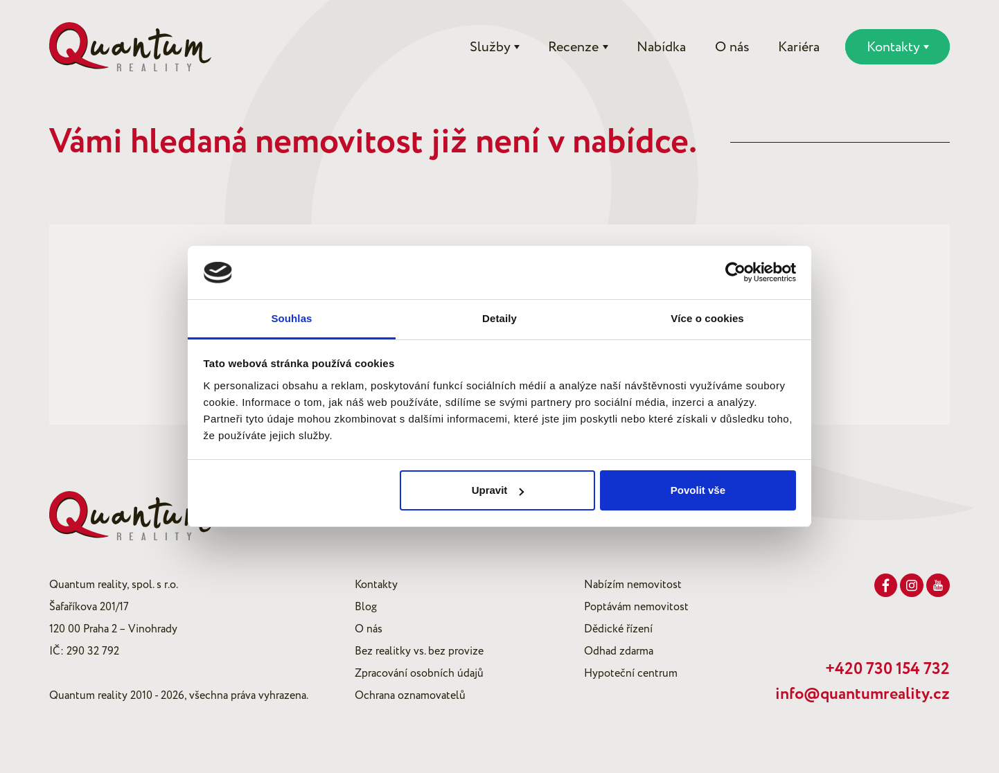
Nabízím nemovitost (633, 584)
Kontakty (376, 584)
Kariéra (799, 47)
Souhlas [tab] (291, 318)
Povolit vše (698, 490)
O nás (732, 47)
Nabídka (661, 47)
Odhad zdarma (618, 651)
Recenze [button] (573, 47)
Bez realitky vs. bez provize (419, 651)
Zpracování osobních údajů (419, 673)
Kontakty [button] (893, 47)
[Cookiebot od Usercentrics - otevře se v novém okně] (735, 273)
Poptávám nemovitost (636, 606)
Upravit (498, 490)
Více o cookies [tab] (707, 318)
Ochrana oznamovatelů (410, 695)
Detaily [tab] (499, 318)
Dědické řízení (618, 629)
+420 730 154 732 (887, 669)
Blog (366, 606)
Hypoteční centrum (631, 673)
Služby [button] (490, 47)
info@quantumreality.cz (862, 694)
